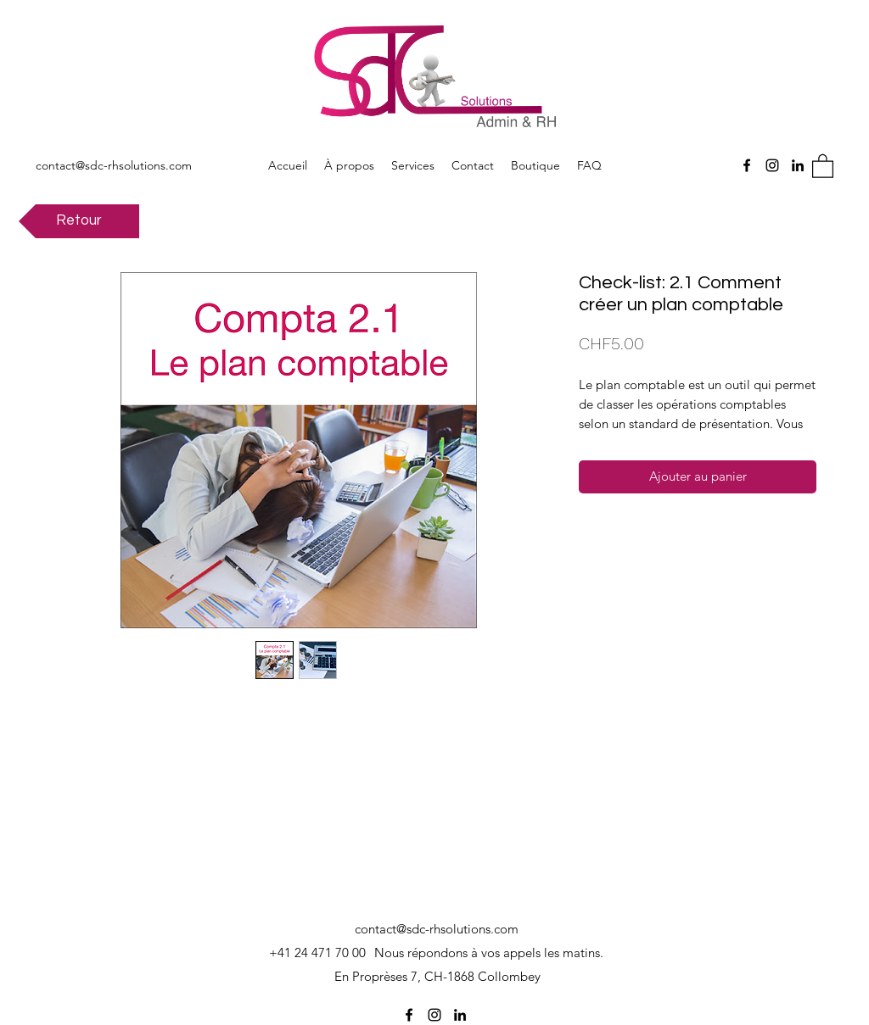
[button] (822, 165)
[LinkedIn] (797, 165)
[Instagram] (772, 165)
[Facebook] (746, 165)
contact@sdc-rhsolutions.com (114, 165)
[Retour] (79, 221)
